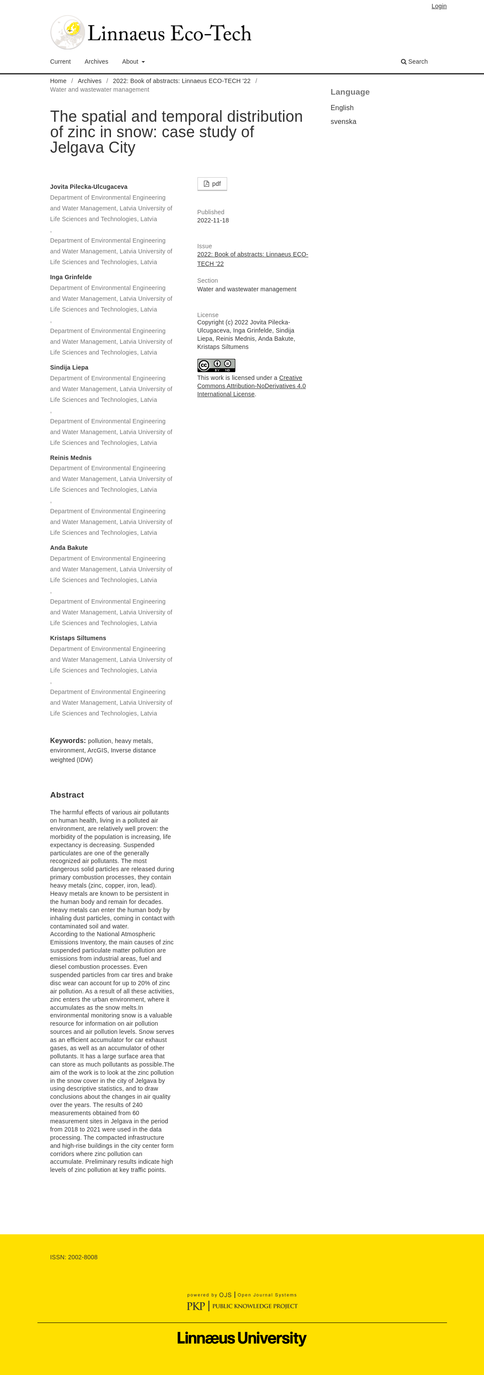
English (342, 107)
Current (60, 61)
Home (58, 80)
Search (414, 61)
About (131, 61)
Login (439, 6)
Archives (96, 61)
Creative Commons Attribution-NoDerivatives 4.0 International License (251, 386)
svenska (344, 121)
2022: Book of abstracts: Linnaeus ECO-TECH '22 (182, 80)
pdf (215, 183)
